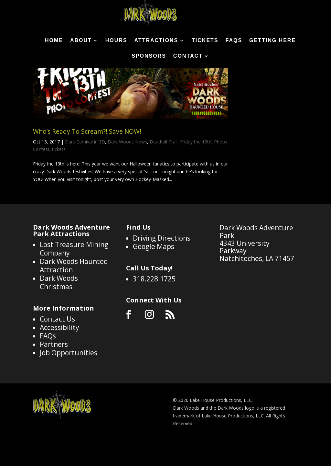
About (81, 40)
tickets (59, 175)
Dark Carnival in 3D (85, 167)
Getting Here (272, 40)
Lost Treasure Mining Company (74, 274)
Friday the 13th (195, 167)
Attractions (156, 40)
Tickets (205, 40)
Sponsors (149, 56)
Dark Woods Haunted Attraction (74, 291)
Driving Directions (161, 263)
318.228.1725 (154, 304)
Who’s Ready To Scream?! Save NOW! (87, 157)
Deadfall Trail (163, 167)
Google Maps (153, 272)
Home (54, 40)
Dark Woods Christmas (59, 308)
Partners (54, 369)
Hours (116, 40)
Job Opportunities (68, 378)
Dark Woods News (127, 167)
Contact (188, 56)
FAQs (234, 40)
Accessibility (59, 353)
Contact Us (57, 344)
